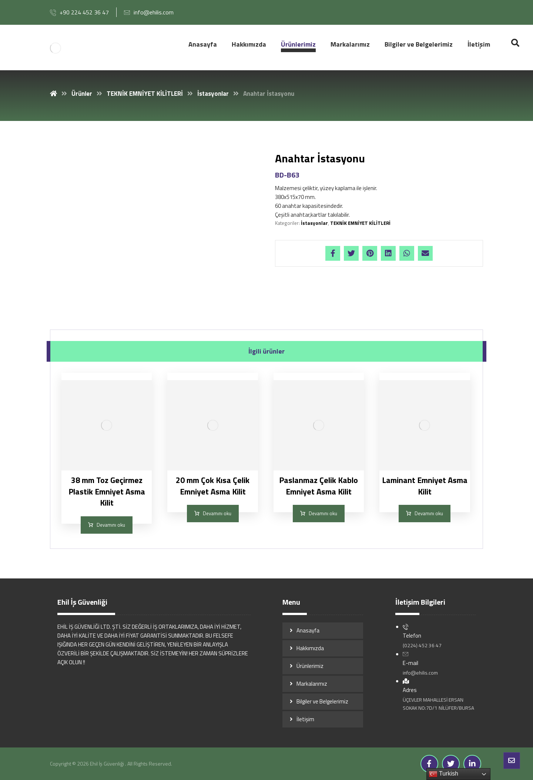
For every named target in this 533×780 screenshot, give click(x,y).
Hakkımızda (310, 648)
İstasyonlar (314, 223)
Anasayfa (307, 630)
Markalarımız (311, 683)
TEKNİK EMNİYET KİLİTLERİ (360, 223)
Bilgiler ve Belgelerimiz (322, 701)
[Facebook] (429, 764)
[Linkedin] (472, 764)
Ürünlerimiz (310, 666)
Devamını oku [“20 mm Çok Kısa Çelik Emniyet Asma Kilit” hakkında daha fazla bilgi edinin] (217, 513)
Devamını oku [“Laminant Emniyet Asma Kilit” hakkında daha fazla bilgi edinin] (429, 513)
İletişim (305, 719)
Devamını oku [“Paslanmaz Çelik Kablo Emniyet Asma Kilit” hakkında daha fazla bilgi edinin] (323, 513)
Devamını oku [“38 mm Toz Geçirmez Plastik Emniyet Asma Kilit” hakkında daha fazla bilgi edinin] (111, 525)
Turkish (443, 774)
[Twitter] (451, 764)
